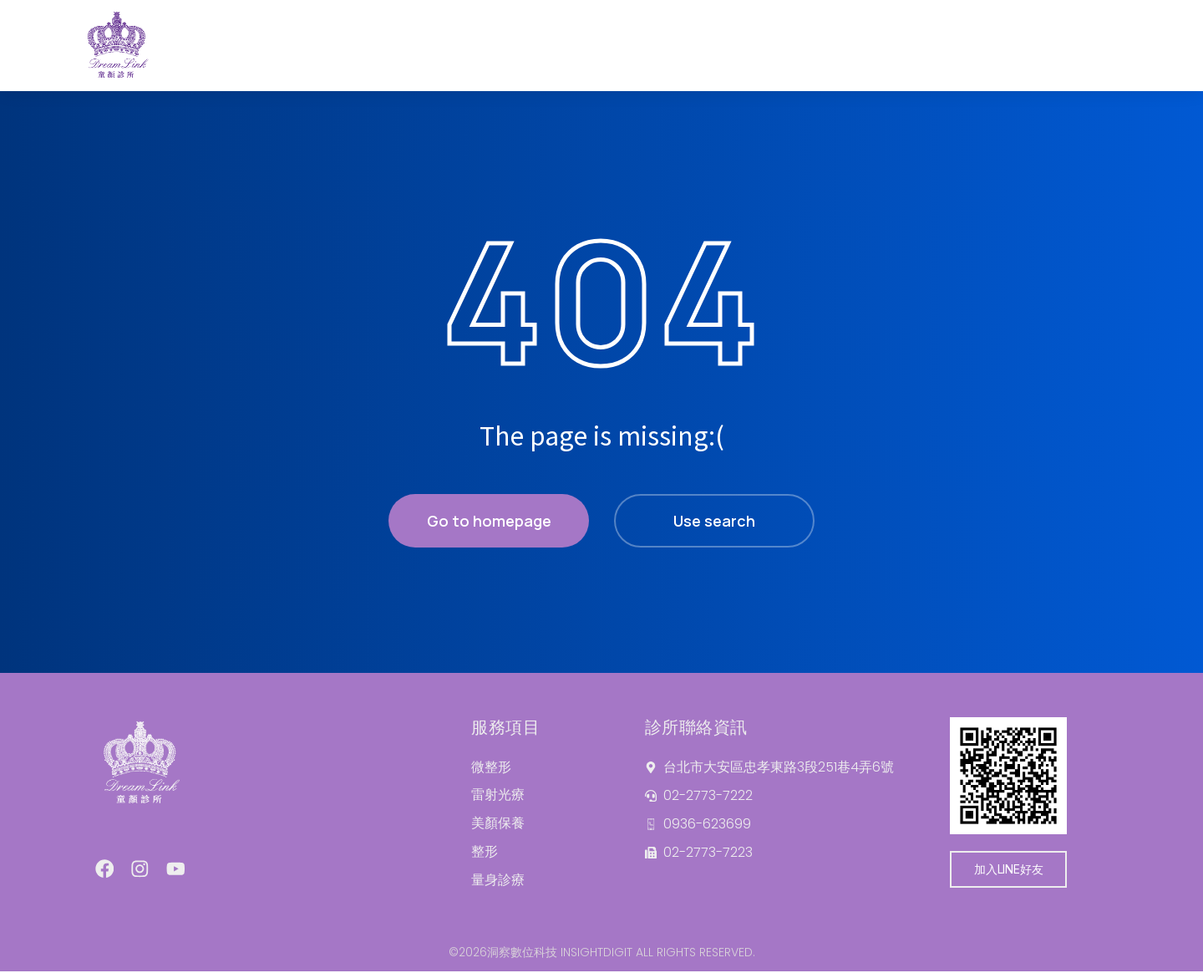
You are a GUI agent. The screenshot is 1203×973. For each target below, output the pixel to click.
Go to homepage (489, 521)
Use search (714, 521)
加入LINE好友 (1008, 869)
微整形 (491, 767)
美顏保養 (498, 823)
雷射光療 (498, 795)
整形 (484, 852)
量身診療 (498, 880)
